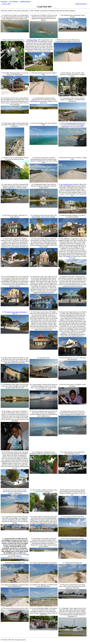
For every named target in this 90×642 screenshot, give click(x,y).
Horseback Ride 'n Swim (74, 123)
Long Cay (18, 556)
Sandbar (68, 256)
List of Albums (13, 1)
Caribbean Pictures (25, 1)
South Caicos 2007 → (81, 4)
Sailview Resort (34, 101)
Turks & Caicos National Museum (16, 312)
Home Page (4, 1)
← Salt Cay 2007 (5, 4)
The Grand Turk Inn (66, 184)
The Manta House (32, 40)
